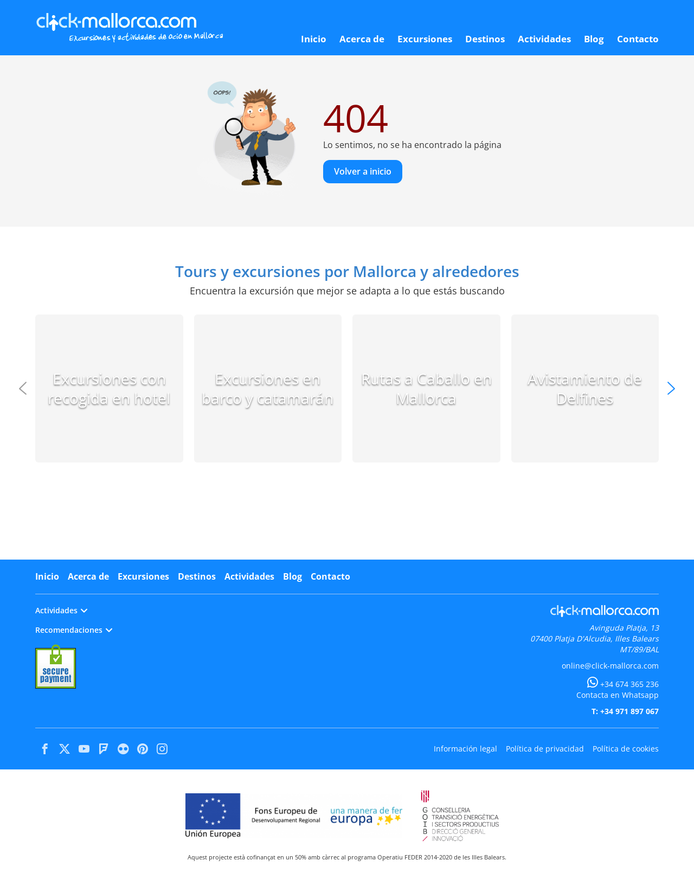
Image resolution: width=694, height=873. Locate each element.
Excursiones (143, 576)
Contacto (330, 576)
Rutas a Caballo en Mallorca (426, 388)
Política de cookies (626, 748)
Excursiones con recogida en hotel (109, 388)
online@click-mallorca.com (610, 665)
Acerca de (88, 576)
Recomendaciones (73, 630)
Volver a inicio (362, 171)
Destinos (197, 576)
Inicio (47, 576)
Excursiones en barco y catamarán (267, 388)
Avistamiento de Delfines (585, 388)
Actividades (249, 576)
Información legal (465, 748)
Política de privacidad (545, 748)
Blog (292, 576)
